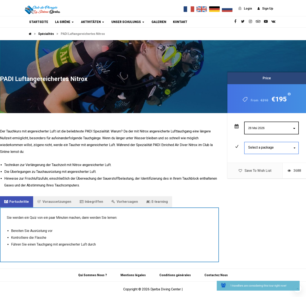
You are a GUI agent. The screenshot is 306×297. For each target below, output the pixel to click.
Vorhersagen (125, 202)
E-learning (157, 202)
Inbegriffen (91, 202)
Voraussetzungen (54, 202)
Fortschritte (16, 202)
